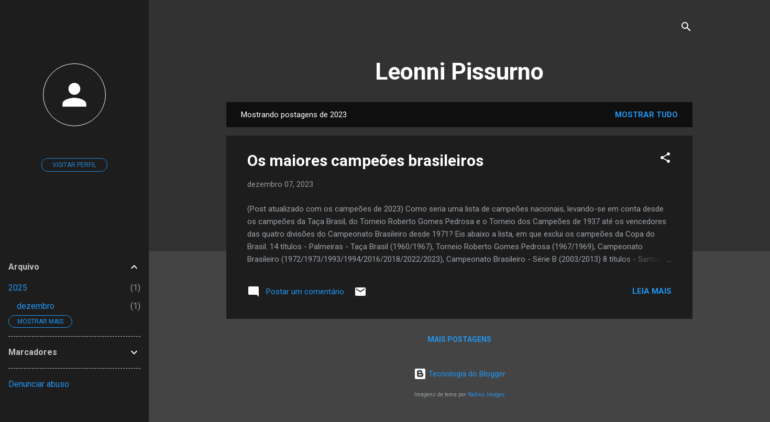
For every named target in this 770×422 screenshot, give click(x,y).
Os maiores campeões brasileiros (365, 160)
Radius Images (486, 394)
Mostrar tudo (646, 114)
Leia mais (652, 291)
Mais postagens (459, 339)
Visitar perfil (74, 165)
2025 (17, 288)
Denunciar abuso (38, 384)
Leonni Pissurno (459, 71)
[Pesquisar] (686, 29)
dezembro (35, 306)
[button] (665, 159)
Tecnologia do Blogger (459, 374)
